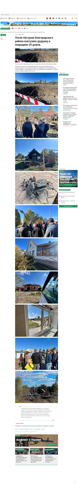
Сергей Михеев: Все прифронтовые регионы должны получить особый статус (70, 99)
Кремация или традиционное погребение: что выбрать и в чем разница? (70, 124)
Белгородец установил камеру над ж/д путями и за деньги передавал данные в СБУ (70, 115)
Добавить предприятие (68, 206)
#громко (31, 429)
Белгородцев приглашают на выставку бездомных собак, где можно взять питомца (70, 90)
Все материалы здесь (51, 444)
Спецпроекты (7, 14)
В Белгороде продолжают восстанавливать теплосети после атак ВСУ (70, 107)
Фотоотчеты (32, 18)
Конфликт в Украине (28, 439)
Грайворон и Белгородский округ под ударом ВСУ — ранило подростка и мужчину (21, 459)
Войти (76, 18)
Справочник (21, 18)
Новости (12, 18)
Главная (3, 18)
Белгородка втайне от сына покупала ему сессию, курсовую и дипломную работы (69, 81)
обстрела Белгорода (32, 426)
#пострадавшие (37, 429)
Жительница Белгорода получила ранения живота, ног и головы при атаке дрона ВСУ (36, 459)
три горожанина (50, 426)
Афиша (2, 14)
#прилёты (43, 429)
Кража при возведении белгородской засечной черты (68, 178)
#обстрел (17, 429)
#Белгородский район (24, 429)
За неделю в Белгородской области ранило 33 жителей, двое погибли (50, 459)
